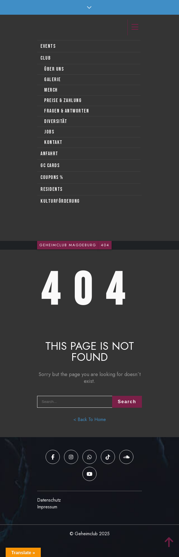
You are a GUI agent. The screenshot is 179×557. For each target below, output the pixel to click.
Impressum (47, 507)
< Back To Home (89, 419)
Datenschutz (49, 500)
